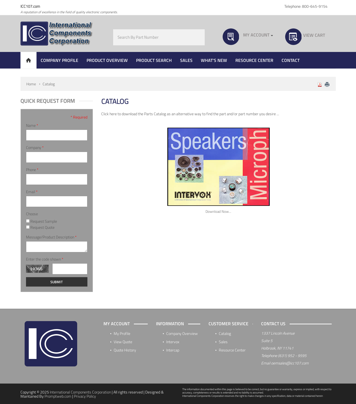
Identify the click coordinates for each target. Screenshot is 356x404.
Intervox (172, 342)
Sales (223, 342)
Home (31, 84)
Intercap (172, 350)
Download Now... (218, 211)
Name (32, 125)
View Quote (123, 342)
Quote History (125, 350)
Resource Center (232, 350)
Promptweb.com (58, 396)
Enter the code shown (44, 259)
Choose (32, 214)
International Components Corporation (80, 392)
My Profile (122, 333)
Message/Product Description (51, 237)
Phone (32, 169)
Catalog (49, 84)
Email (32, 192)
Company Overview (182, 333)
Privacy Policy (85, 396)
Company (35, 147)
